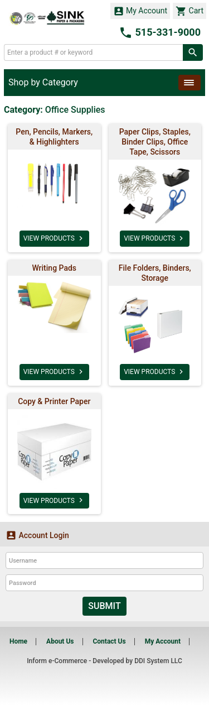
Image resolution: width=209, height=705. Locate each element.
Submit (104, 606)
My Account (140, 11)
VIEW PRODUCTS (54, 238)
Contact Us (109, 641)
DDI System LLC (158, 661)
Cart (189, 11)
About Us (60, 641)
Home (18, 641)
